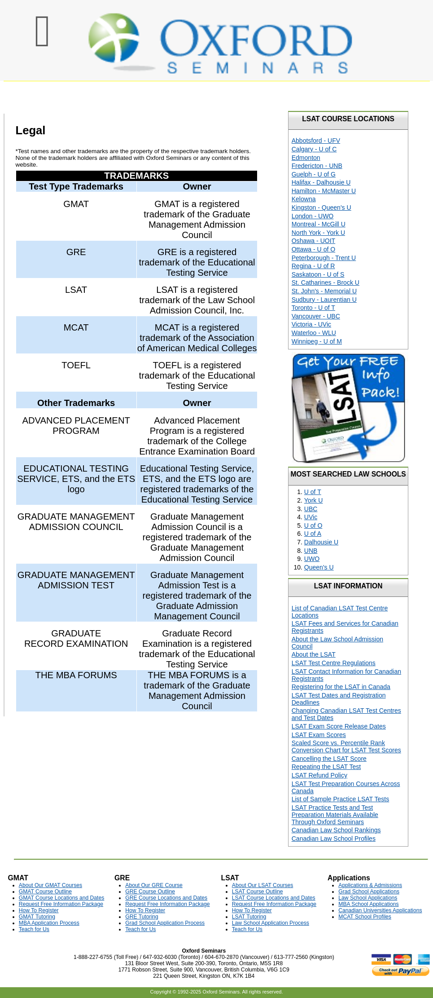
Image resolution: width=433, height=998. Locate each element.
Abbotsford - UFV (316, 140)
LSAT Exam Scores (319, 734)
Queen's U (319, 567)
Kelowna (304, 199)
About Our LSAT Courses (262, 885)
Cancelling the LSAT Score (329, 758)
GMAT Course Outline (45, 891)
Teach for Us (34, 929)
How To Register (39, 910)
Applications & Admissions (370, 885)
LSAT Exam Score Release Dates (339, 726)
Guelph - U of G (314, 174)
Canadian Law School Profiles (334, 838)
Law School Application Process (270, 923)
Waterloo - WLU (314, 332)
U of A (312, 533)
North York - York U (318, 232)
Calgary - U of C (314, 149)
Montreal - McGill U (319, 224)
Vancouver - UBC (316, 316)
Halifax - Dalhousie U (321, 182)
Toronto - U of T (313, 307)
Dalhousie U (321, 542)
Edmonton (306, 157)
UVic (310, 517)
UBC (311, 508)
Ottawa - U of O (313, 249)
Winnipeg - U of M (317, 341)
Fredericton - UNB (317, 165)
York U (313, 500)
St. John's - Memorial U (324, 291)
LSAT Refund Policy (319, 775)
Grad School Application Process (165, 923)
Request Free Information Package (61, 904)
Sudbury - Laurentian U (324, 299)
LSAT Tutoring (249, 917)
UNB (311, 550)
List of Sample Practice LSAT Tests (340, 799)
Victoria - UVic (311, 324)
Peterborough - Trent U (324, 257)
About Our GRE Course (154, 885)
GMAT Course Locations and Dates (62, 898)
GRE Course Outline (150, 891)
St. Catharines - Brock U (325, 282)
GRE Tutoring (141, 917)
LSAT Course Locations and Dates (273, 898)
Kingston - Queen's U (321, 207)
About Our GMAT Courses (50, 885)
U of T (312, 491)
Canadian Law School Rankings (336, 830)
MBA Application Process (49, 923)
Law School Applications (367, 898)
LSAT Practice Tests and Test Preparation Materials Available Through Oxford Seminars (335, 815)
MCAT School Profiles (364, 917)
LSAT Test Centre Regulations (334, 663)
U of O (313, 525)
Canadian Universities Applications (380, 910)
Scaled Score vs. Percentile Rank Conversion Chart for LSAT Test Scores (346, 746)
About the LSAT (314, 654)
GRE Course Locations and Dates (166, 898)
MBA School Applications (368, 904)
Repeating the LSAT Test (326, 766)
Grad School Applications (368, 891)
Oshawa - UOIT (313, 240)
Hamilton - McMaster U (324, 190)
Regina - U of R (313, 265)
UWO (311, 558)
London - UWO (313, 216)
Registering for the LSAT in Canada (341, 686)
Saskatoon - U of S (318, 274)
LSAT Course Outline (257, 891)
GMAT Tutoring (37, 917)
